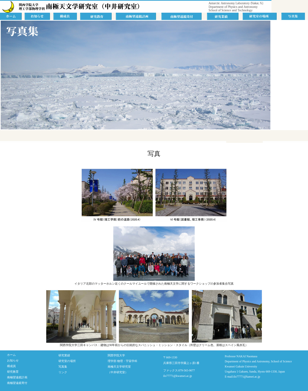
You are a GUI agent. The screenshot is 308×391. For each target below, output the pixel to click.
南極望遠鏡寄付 (17, 382)
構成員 (11, 366)
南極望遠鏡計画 (17, 377)
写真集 (62, 366)
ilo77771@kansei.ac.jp (246, 376)
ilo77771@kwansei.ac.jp (177, 375)
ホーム (11, 354)
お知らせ (13, 360)
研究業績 (64, 355)
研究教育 (13, 371)
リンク (62, 372)
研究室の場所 (67, 361)
